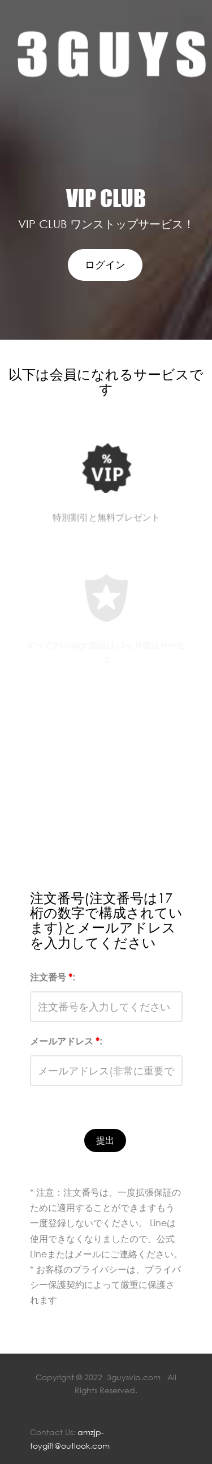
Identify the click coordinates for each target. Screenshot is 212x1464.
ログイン (105, 264)
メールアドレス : (66, 1041)
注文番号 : (52, 977)
